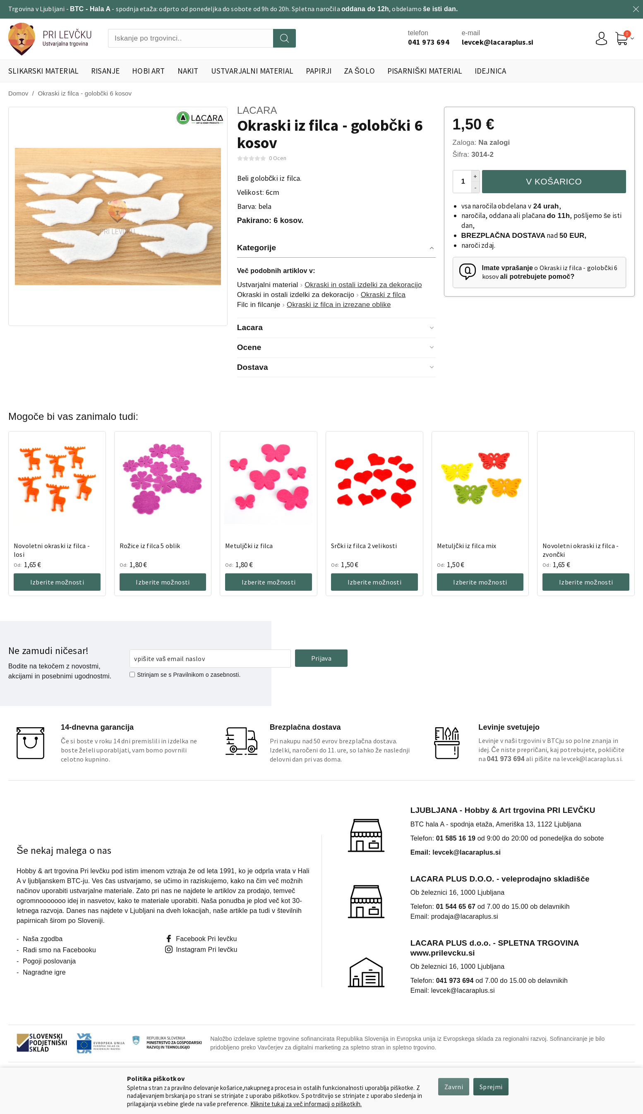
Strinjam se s (150, 674)
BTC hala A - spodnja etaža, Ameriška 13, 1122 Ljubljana (495, 824)
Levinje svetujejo (509, 727)
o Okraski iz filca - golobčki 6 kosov (550, 272)
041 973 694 (455, 980)
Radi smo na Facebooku (59, 949)
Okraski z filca (383, 295)
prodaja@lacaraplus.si (464, 916)
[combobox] (190, 38)
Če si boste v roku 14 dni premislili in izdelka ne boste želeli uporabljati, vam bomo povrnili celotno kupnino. (129, 750)
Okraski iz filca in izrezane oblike (339, 305)
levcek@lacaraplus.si (591, 759)
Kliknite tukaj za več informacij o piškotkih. (306, 1104)
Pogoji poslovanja (49, 961)
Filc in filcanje (259, 305)
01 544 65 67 (455, 906)
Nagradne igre (44, 972)
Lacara (257, 110)
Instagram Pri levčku (206, 949)
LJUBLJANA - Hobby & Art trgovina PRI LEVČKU (502, 810)
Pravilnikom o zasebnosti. (207, 674)
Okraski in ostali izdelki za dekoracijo (363, 285)
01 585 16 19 (455, 838)
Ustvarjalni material (267, 285)
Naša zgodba (42, 938)
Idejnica (490, 71)
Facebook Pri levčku (206, 938)
